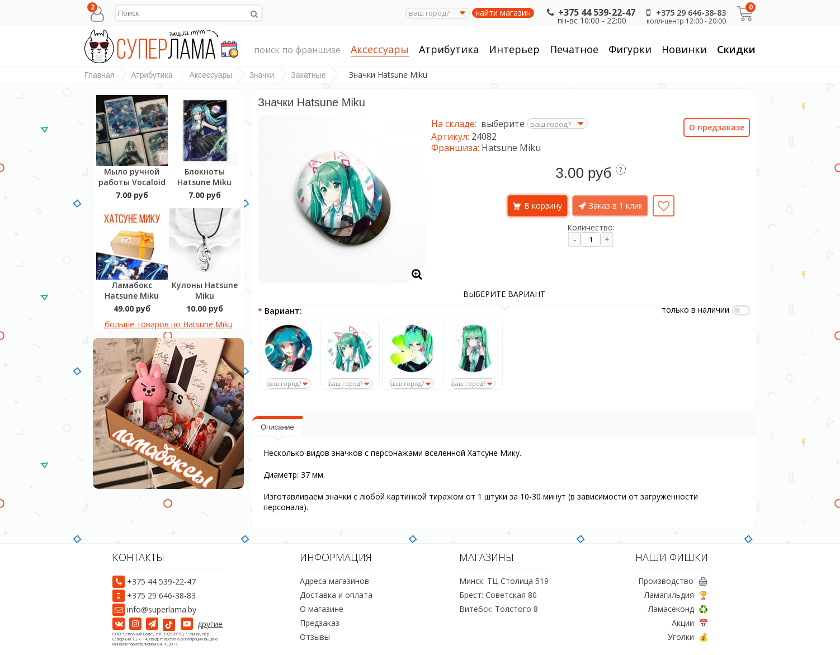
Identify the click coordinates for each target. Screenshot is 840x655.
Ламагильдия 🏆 (676, 595)
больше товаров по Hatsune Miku (169, 324)
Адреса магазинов (334, 581)
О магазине (321, 609)
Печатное (574, 49)
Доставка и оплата (336, 595)
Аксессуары (380, 49)
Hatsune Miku (511, 148)
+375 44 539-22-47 (589, 12)
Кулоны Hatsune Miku (205, 290)
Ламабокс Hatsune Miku (132, 290)
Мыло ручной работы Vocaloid (132, 176)
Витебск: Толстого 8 (498, 609)
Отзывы (315, 637)
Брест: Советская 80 (498, 595)
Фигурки (630, 49)
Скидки (736, 49)
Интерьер (514, 49)
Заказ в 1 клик (616, 205)
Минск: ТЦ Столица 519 (504, 581)
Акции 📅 (690, 623)
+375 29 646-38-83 (684, 12)
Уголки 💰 (688, 637)
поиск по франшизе (297, 50)
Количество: (591, 227)
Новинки (684, 49)
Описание (277, 427)
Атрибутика (449, 49)
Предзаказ (319, 623)
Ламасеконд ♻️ (678, 609)
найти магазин (503, 13)
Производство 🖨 (673, 581)
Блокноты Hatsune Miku (204, 176)
